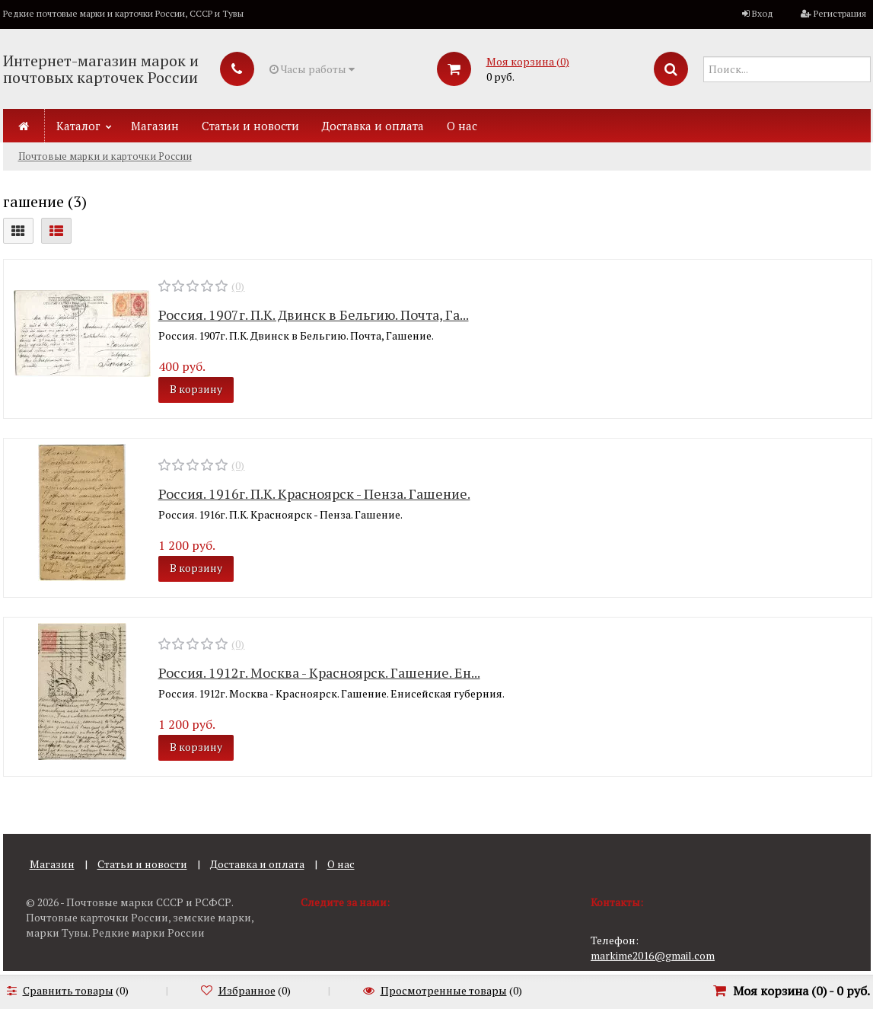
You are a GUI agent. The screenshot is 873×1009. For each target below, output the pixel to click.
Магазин (155, 125)
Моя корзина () (527, 61)
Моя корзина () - (801, 990)
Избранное (247, 990)
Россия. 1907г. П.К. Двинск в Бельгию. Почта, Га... (313, 314)
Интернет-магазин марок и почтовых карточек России (101, 69)
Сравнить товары (68, 990)
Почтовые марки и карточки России (105, 156)
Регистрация (840, 13)
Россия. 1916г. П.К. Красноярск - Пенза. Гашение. (314, 493)
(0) (237, 286)
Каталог (78, 125)
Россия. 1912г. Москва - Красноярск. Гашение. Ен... (319, 672)
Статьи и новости (250, 125)
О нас (462, 125)
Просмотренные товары (444, 990)
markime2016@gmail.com (653, 955)
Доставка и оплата (373, 125)
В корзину (196, 389)
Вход (762, 13)
